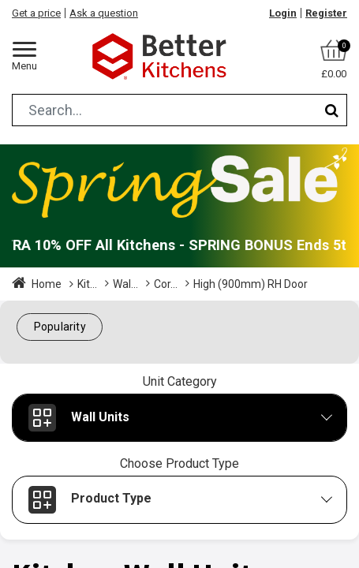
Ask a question (103, 13)
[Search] (331, 110)
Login (283, 13)
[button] (60, 327)
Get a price (36, 13)
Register (326, 13)
